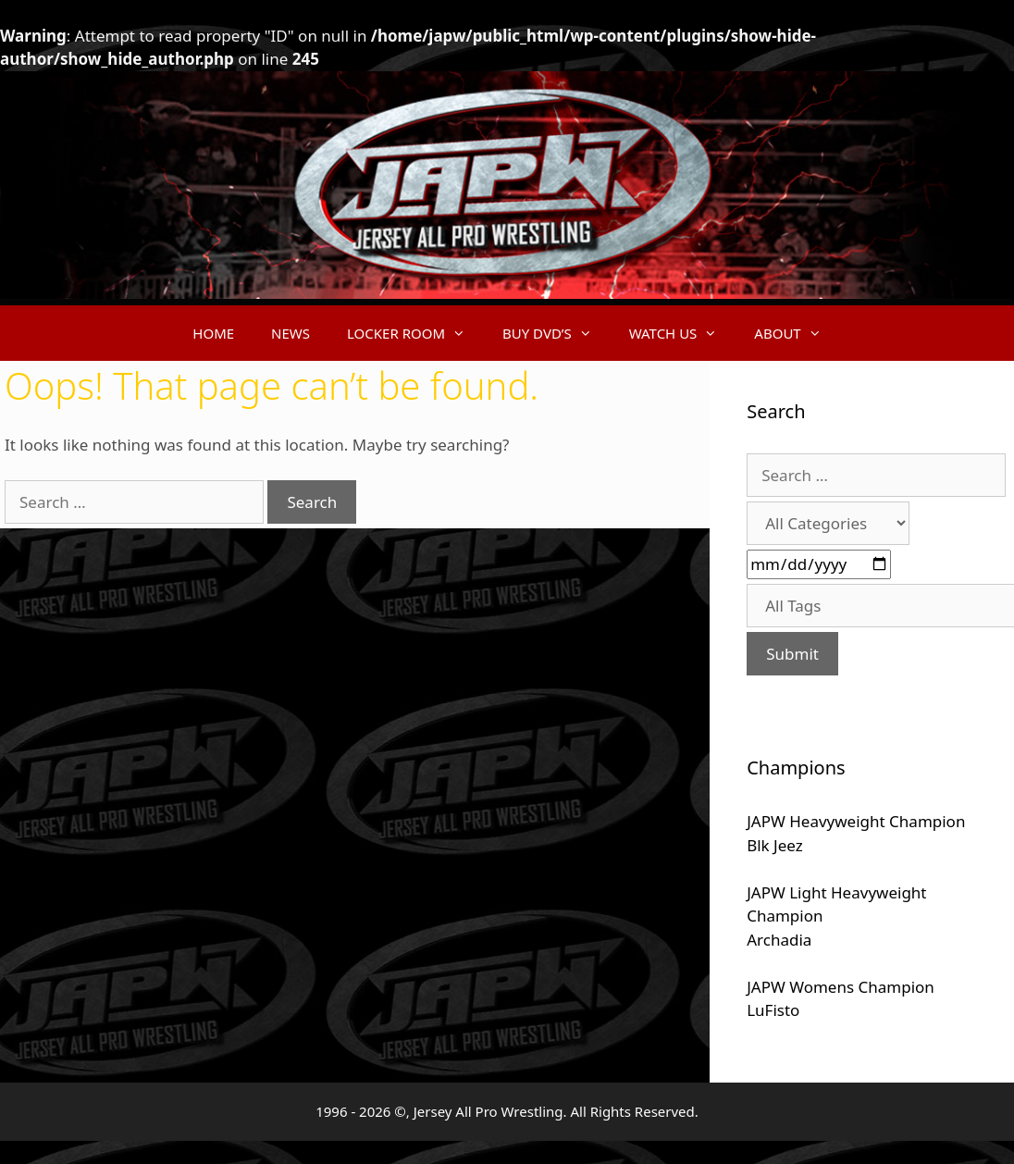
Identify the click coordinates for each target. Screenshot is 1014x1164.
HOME (213, 333)
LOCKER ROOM (415, 333)
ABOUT (796, 333)
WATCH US (682, 333)
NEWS (290, 333)
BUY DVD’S (556, 333)
